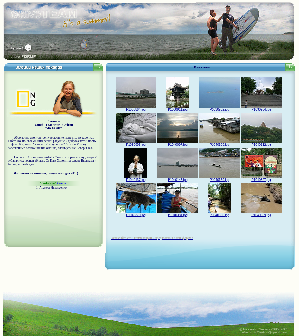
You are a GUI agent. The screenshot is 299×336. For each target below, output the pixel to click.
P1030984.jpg (261, 108)
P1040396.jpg (219, 213)
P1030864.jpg (136, 108)
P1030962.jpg (219, 108)
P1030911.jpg (177, 108)
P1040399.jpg (261, 213)
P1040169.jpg (219, 178)
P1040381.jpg (177, 213)
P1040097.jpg (177, 143)
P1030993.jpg (136, 143)
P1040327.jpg (261, 178)
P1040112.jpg (261, 143)
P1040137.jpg (135, 178)
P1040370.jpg (136, 213)
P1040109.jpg (219, 143)
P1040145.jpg (177, 178)
